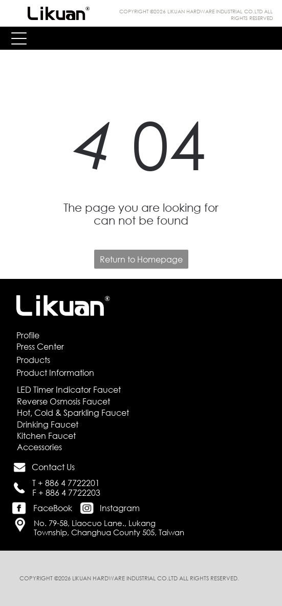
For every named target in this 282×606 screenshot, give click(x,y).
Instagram (120, 507)
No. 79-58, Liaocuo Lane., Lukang (95, 523)
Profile (27, 335)
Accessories (39, 446)
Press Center (40, 346)
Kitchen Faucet (46, 435)
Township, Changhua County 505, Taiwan (109, 532)
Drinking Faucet (47, 424)
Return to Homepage (141, 259)
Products (33, 359)
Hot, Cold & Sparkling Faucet (73, 412)
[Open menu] (19, 38)
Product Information (55, 372)
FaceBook (52, 507)
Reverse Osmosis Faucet (63, 401)
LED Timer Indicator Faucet (69, 389)
